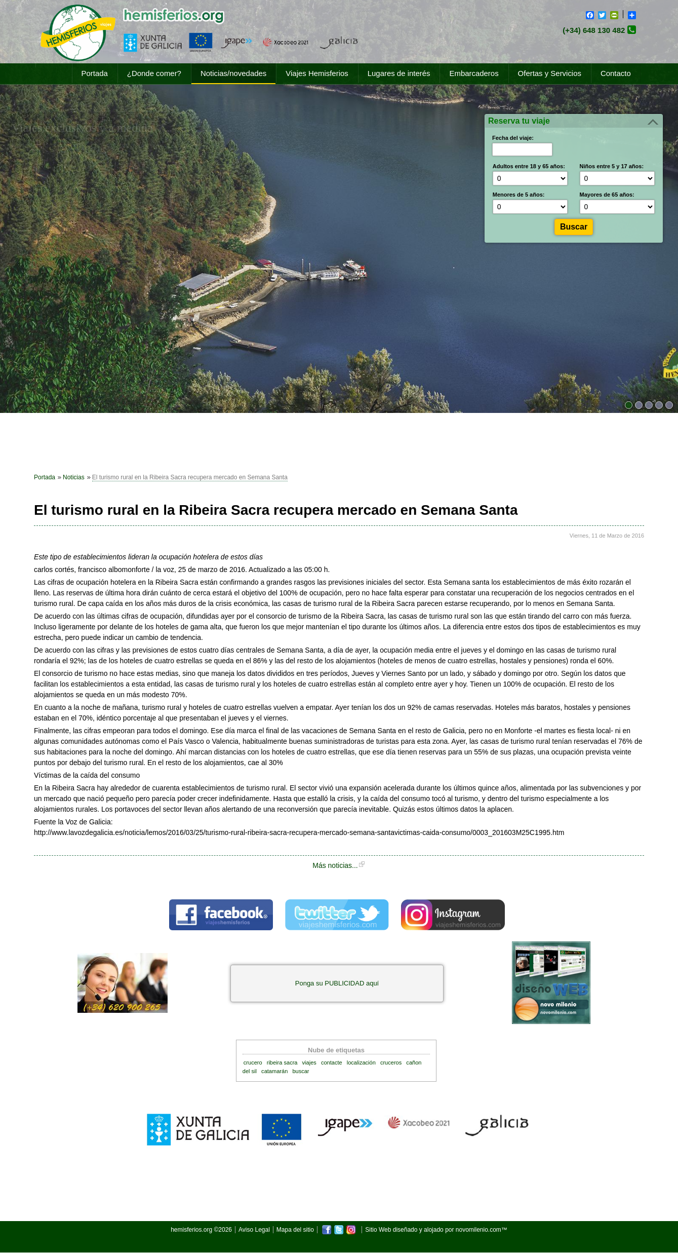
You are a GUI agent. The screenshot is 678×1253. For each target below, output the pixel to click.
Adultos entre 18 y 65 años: (529, 166)
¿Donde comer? (154, 73)
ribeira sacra (282, 1062)
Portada (95, 73)
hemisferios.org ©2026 (201, 1229)
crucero (253, 1062)
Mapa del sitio (295, 1229)
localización (361, 1062)
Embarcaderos (473, 73)
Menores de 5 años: (519, 195)
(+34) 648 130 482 (594, 30)
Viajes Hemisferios (317, 73)
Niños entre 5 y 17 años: (612, 166)
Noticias (74, 477)
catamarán (274, 1071)
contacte (331, 1062)
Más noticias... (334, 865)
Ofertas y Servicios (549, 73)
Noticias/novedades (233, 73)
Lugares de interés (399, 73)
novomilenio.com (478, 1229)
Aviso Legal (254, 1229)
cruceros (391, 1062)
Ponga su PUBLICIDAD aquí (337, 983)
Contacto (616, 73)
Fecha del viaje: (513, 138)
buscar (300, 1071)
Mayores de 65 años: (607, 195)
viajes (309, 1062)
